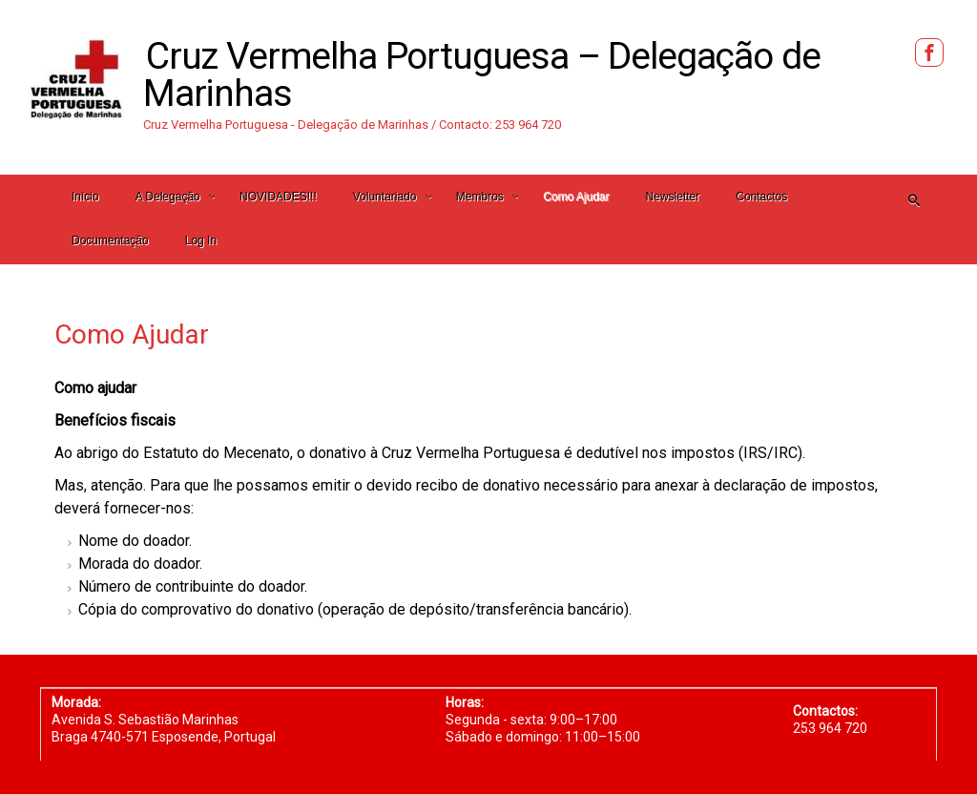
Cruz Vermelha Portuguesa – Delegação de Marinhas (481, 74)
